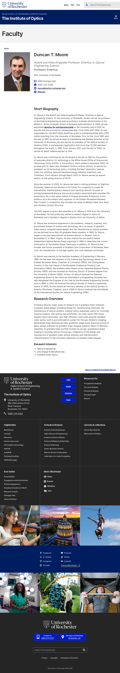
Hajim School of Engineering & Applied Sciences (24, 14)
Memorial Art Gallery (92, 433)
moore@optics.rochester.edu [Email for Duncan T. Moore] (51, 88)
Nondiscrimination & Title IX (15, 488)
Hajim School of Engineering (55, 433)
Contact (7, 433)
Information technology (13, 445)
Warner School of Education (55, 452)
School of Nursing (51, 445)
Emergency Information (69, 658)
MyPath (7, 448)
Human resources (11, 441)
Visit (72, 5)
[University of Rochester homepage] (14, 5)
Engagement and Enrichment (16, 480)
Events (48, 481)
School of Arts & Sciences (54, 430)
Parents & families (91, 391)
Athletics (49, 486)
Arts (47, 491)
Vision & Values (10, 499)
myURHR (7, 452)
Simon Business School (53, 448)
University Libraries (92, 430)
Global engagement (12, 484)
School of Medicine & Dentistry (56, 441)
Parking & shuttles (11, 456)
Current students (91, 387)
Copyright (54, 658)
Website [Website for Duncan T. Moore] (41, 91)
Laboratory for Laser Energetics (57, 456)
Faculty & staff (90, 395)
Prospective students (93, 383)
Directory (8, 437)
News (48, 476)
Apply (66, 5)
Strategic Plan (9, 495)
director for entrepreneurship (58, 127)
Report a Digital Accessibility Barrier (100, 370)
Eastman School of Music (54, 437)
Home (6, 48)
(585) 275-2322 (15, 413)
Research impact (11, 491)
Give (78, 5)
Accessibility (9, 476)
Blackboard (8, 430)
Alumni (87, 398)
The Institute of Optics (22, 18)
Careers (68, 393)
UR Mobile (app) (10, 460)
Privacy (44, 658)
